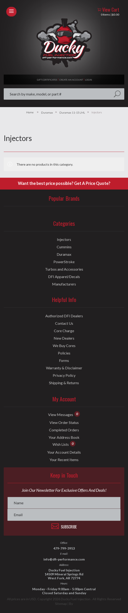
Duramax (47, 112)
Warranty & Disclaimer (64, 368)
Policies (64, 353)
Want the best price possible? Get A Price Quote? (64, 183)
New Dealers (64, 338)
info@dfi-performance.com (64, 559)
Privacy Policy (64, 375)
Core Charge (64, 331)
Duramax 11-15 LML (72, 112)
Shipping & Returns (64, 383)
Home (30, 112)
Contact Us (64, 323)
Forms (64, 360)
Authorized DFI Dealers (64, 316)
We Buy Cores (64, 345)
